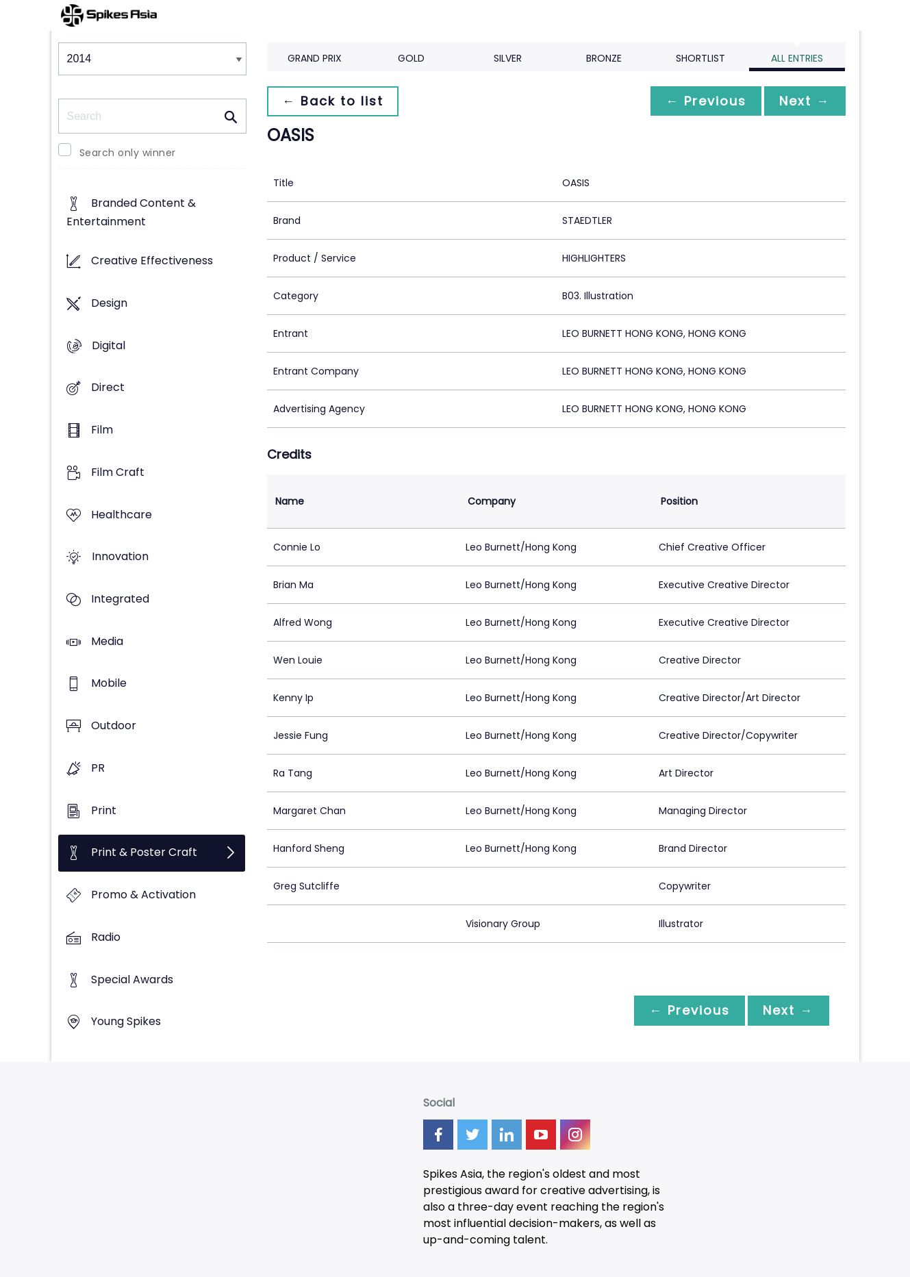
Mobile (109, 684)
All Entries (797, 58)
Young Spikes (126, 1022)
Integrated (120, 599)
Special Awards (132, 979)
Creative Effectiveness (152, 261)
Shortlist (700, 58)
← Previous (702, 101)
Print (103, 810)
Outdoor (113, 726)
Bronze (604, 58)
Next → (804, 101)
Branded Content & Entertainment (131, 213)
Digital (108, 345)
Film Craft (117, 472)
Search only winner (127, 153)
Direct (108, 388)
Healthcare (121, 514)
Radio (106, 937)
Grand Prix (315, 58)
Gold (411, 58)
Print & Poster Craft (144, 853)
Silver (508, 58)
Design (109, 303)
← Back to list (334, 101)
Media (107, 641)
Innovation (120, 557)
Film (102, 430)
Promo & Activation (143, 895)
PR (98, 768)
